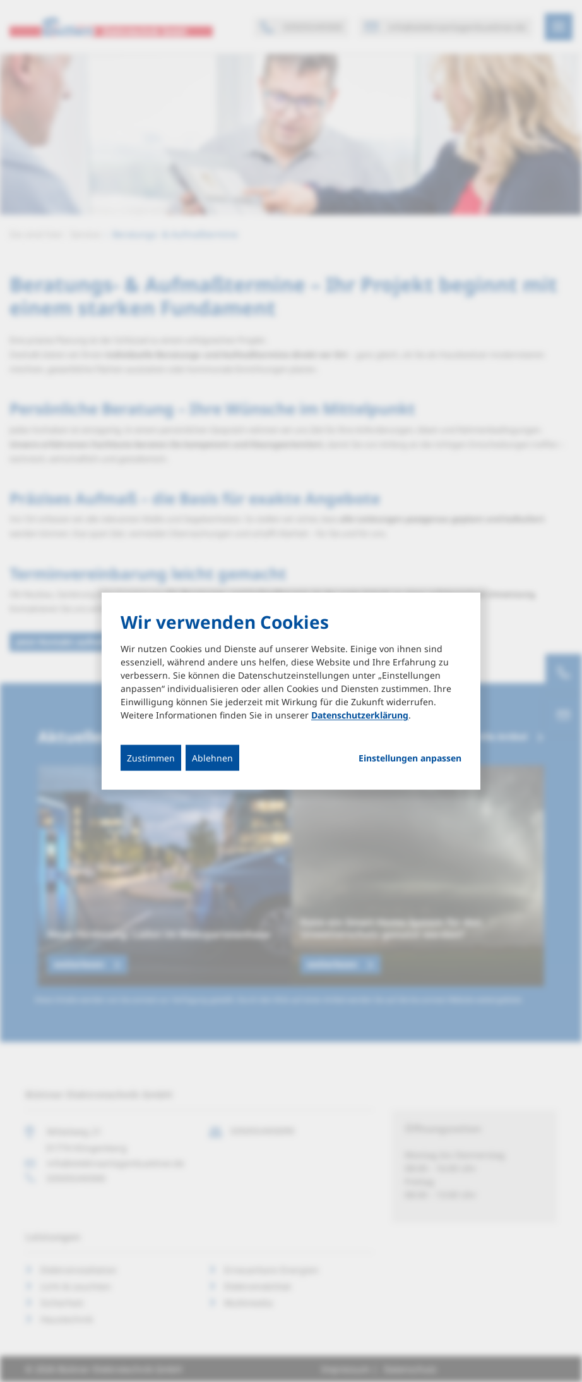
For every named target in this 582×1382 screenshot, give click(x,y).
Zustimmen (151, 758)
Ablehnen (212, 758)
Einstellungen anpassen (410, 758)
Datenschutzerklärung (359, 715)
